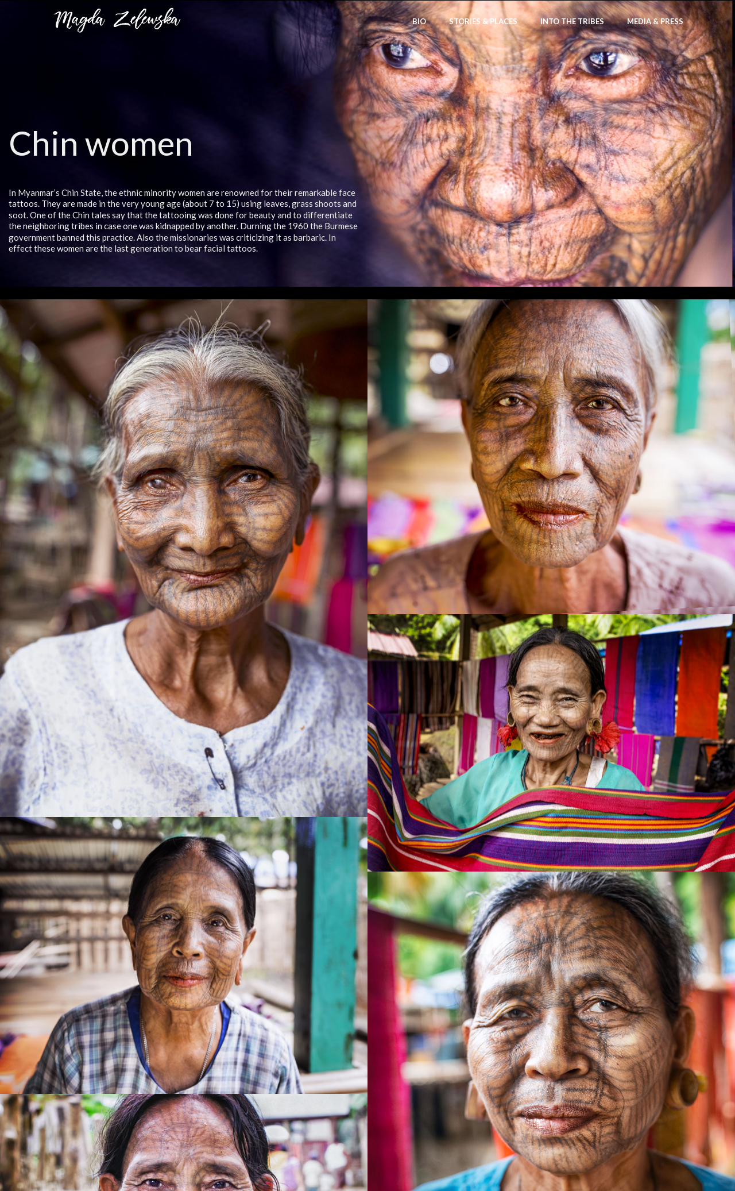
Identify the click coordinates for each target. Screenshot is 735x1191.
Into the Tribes (572, 21)
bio (419, 21)
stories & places (483, 21)
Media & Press (655, 21)
